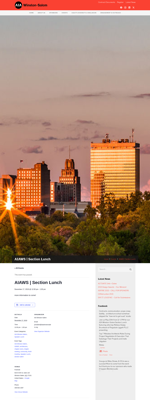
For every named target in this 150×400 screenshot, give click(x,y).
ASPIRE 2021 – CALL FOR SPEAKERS (113, 291)
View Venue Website (21, 392)
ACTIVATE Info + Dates (107, 284)
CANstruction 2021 (105, 294)
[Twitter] (133, 8)
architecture (23, 346)
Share (110, 355)
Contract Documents (106, 2)
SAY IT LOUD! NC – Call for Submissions (114, 298)
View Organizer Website (42, 331)
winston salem (19, 356)
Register (120, 2)
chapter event (19, 349)
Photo (103, 351)
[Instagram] (125, 8)
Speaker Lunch (19, 337)
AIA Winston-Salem (21, 334)
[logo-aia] (31, 5)
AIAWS (17, 346)
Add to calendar (25, 305)
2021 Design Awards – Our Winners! (112, 287)
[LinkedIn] (129, 8)
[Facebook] (121, 8)
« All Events (19, 268)
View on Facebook (103, 355)
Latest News (131, 2)
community (23, 351)
